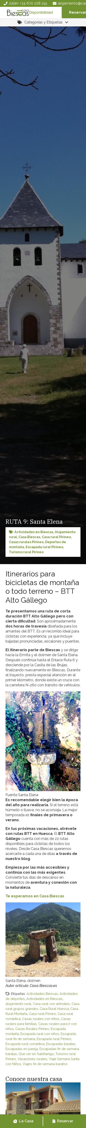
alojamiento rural (18, 1004)
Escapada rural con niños (39, 1034)
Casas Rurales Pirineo (32, 1029)
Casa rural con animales (51, 1004)
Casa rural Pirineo (56, 537)
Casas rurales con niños (40, 1019)
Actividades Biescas (42, 994)
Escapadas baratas (60, 1044)
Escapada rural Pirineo (44, 547)
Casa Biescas (29, 537)
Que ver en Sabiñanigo (36, 1054)
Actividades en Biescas (33, 532)
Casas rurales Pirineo (26, 542)
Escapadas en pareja (22, 1049)
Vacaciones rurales (32, 1059)
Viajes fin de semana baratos (45, 1064)
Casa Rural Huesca (54, 1009)
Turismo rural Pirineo (26, 552)
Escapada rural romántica (25, 1044)
